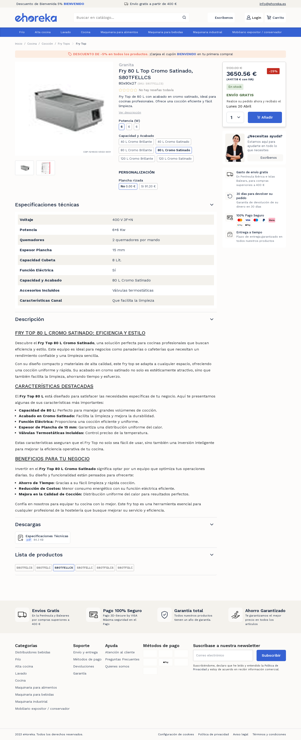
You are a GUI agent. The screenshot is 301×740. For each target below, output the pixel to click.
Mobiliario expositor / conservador (257, 32)
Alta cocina (43, 32)
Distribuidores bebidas (32, 652)
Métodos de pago (87, 659)
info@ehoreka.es (273, 4)
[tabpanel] (64, 109)
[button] (275, 17)
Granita (126, 64)
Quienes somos (117, 666)
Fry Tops (64, 43)
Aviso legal (240, 734)
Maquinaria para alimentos (119, 32)
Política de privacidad (213, 734)
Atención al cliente (120, 652)
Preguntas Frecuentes (122, 659)
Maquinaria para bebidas (165, 32)
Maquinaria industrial (207, 32)
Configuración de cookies (176, 734)
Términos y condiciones (269, 734)
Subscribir (271, 655)
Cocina (85, 32)
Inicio (18, 43)
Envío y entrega (85, 652)
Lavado (66, 32)
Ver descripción (130, 112)
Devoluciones (83, 666)
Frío (22, 32)
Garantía (79, 673)
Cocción (47, 43)
